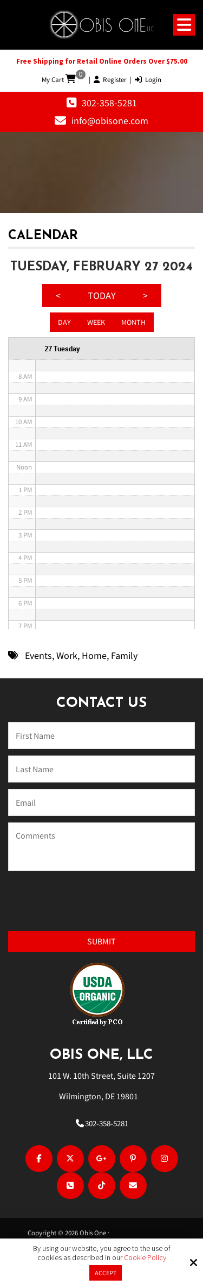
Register (110, 79)
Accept (105, 1273)
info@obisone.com (109, 120)
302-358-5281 (109, 103)
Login (148, 79)
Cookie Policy (145, 1257)
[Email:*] (101, 802)
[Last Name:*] (101, 769)
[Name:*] (101, 735)
